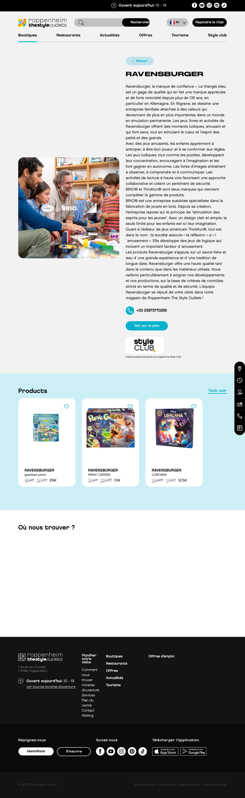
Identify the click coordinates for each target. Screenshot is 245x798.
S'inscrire (74, 751)
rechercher (140, 22)
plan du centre (88, 703)
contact (88, 710)
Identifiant (36, 751)
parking (87, 715)
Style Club (217, 35)
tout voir (217, 391)
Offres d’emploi (161, 656)
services (88, 695)
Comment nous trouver (89, 675)
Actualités (110, 35)
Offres (145, 35)
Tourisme (180, 35)
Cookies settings (214, 784)
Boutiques (27, 35)
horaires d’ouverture (90, 688)
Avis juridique (144, 784)
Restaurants (68, 35)
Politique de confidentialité (178, 784)
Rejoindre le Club (210, 22)
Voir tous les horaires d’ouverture (50, 687)
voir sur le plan (146, 325)
